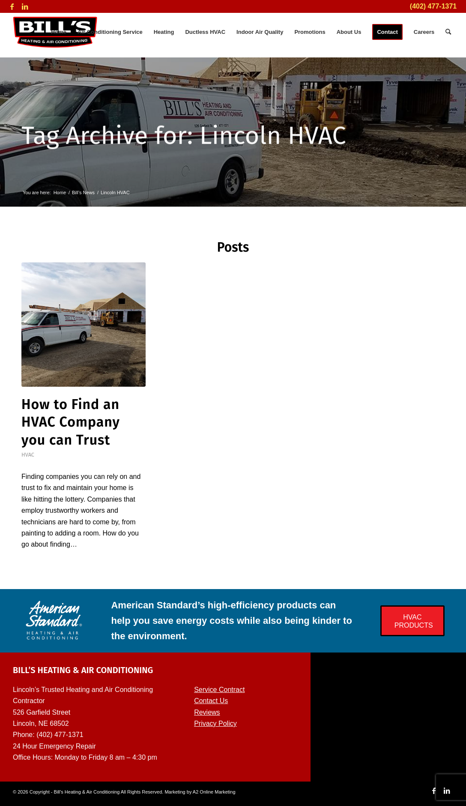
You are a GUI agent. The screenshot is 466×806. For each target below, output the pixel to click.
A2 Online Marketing (214, 791)
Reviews (207, 712)
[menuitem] (58, 32)
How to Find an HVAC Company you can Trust (70, 422)
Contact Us (211, 700)
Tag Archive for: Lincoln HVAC (183, 137)
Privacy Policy (215, 723)
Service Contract (219, 689)
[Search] (448, 32)
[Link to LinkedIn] (24, 6)
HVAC (27, 454)
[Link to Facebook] (12, 6)
